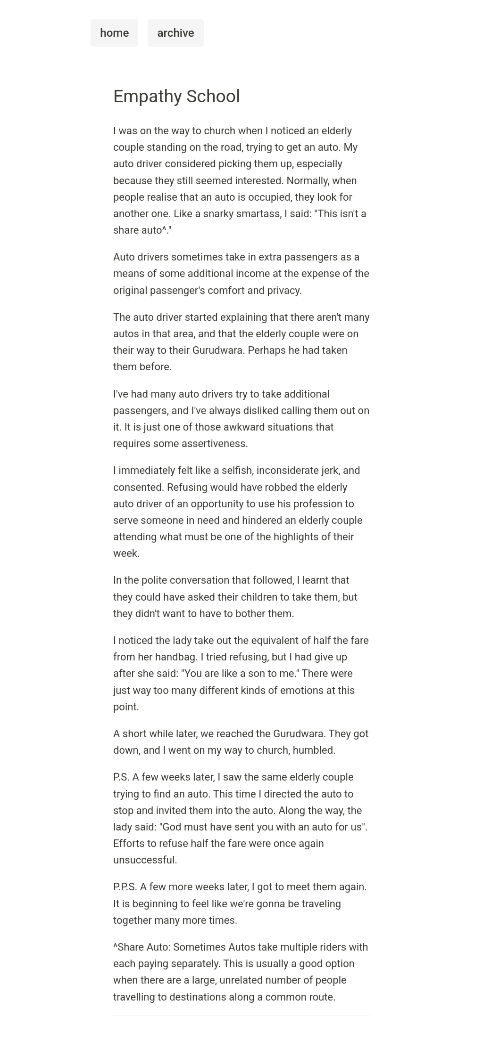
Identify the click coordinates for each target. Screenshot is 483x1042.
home (114, 33)
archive (175, 33)
